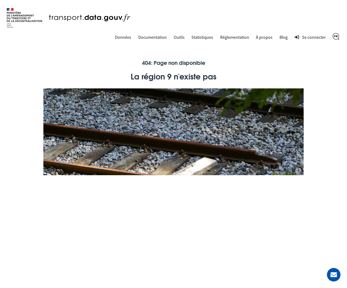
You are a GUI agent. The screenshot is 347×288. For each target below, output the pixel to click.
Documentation (152, 37)
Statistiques (202, 37)
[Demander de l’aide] (333, 274)
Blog (283, 37)
